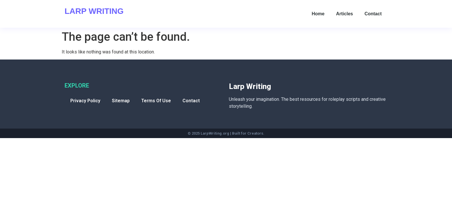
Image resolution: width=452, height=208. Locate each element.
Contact (373, 13)
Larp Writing (94, 11)
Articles (344, 13)
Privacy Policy (85, 100)
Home (318, 13)
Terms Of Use (156, 100)
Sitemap (121, 100)
